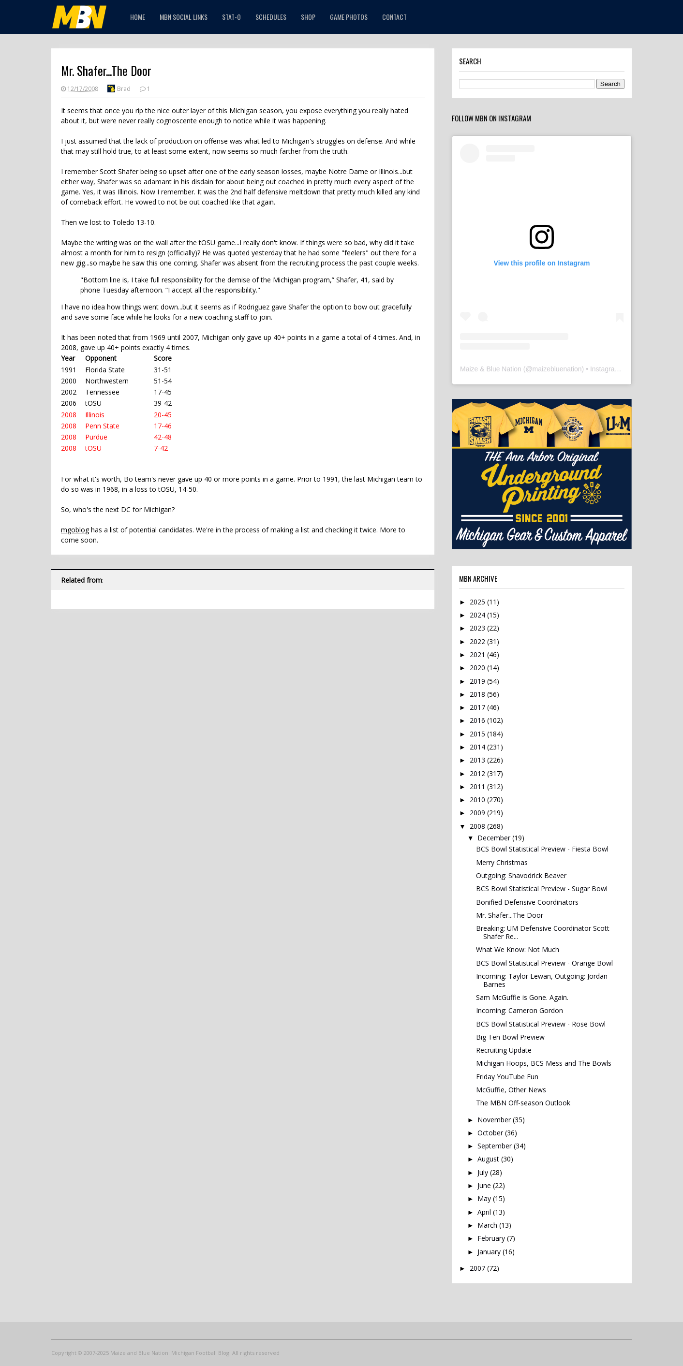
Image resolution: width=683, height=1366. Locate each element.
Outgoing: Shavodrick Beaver (521, 875)
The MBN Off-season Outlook (523, 1102)
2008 (478, 826)
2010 (478, 799)
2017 (478, 707)
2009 (478, 812)
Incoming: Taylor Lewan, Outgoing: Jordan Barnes (542, 980)
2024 (478, 614)
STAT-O (231, 17)
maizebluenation (557, 369)
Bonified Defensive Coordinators (527, 902)
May (485, 1198)
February (492, 1238)
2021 (478, 654)
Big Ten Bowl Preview (510, 1037)
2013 (478, 759)
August (489, 1158)
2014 (478, 746)
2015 (478, 733)
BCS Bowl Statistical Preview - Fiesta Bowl (542, 848)
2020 (478, 667)
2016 (478, 720)
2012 (478, 773)
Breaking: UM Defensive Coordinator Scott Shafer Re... (542, 932)
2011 (478, 786)
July (483, 1172)
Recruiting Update (504, 1050)
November (495, 1119)
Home (137, 17)
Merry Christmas (502, 862)
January (490, 1251)
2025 (478, 601)
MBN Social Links (184, 17)
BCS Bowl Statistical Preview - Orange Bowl (544, 963)
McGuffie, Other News (511, 1089)
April (485, 1212)
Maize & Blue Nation (490, 369)
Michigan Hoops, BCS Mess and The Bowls (543, 1063)
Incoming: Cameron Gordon (519, 1010)
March (488, 1225)
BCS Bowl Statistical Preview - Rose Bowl (541, 1023)
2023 (478, 627)
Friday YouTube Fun (507, 1076)
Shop (308, 17)
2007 (478, 1268)
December (494, 837)
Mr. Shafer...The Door (509, 915)
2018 (478, 694)
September (495, 1145)
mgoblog (75, 529)
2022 (478, 641)
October (491, 1132)
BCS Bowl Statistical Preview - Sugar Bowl (542, 888)
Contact (394, 17)
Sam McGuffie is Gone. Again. (522, 997)
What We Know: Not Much (517, 949)
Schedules (270, 17)
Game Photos (349, 17)
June (485, 1185)
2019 (478, 681)
